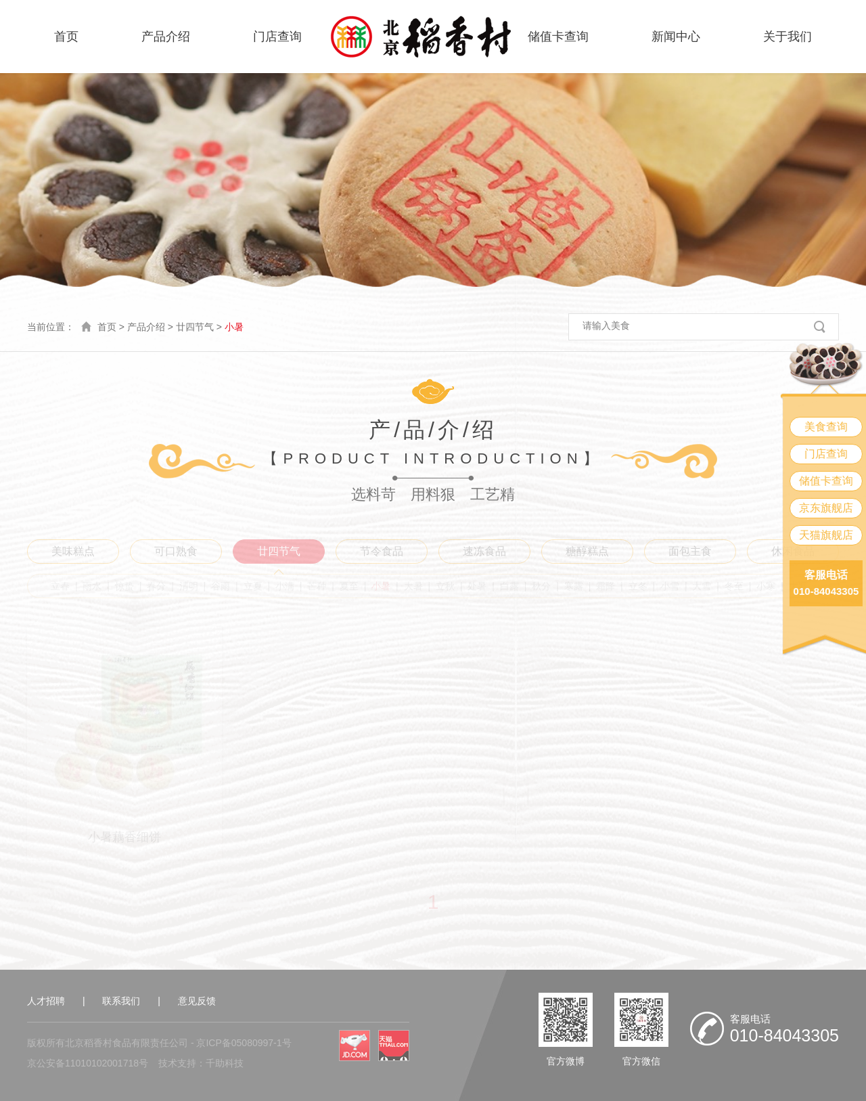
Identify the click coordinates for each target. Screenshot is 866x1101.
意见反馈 (197, 1000)
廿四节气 (195, 326)
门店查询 (277, 36)
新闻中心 (676, 36)
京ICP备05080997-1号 (243, 1042)
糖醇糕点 (587, 551)
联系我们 (121, 1000)
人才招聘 (46, 1000)
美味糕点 (73, 551)
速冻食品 (484, 551)
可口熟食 (176, 551)
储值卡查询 (558, 36)
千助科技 (225, 1063)
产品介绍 (165, 36)
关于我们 (787, 36)
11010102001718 (102, 1063)
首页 (66, 36)
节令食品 (381, 551)
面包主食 (690, 551)
